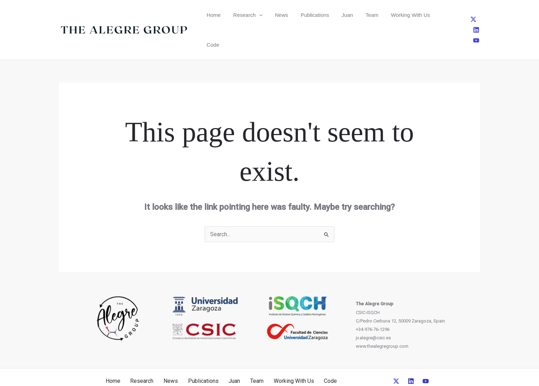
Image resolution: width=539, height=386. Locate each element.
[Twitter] (455, 15)
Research (241, 15)
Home (212, 15)
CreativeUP (323, 368)
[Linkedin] (467, 15)
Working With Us (381, 15)
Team (347, 15)
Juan (327, 15)
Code (415, 15)
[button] (252, 15)
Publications (299, 15)
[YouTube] (478, 15)
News (270, 15)
